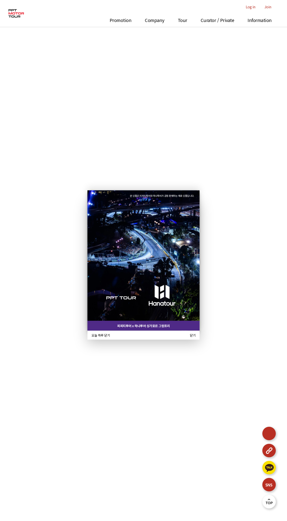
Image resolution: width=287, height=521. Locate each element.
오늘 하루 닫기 (100, 335)
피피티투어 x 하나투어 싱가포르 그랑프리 (143, 326)
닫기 (193, 335)
